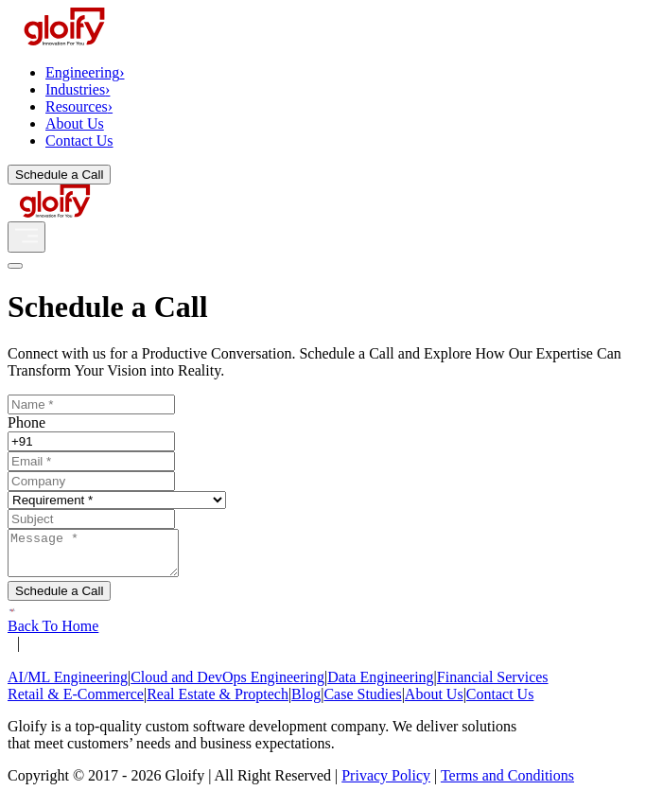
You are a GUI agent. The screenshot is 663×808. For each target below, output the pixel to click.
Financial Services (493, 685)
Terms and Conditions (507, 784)
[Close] (15, 266)
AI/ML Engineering (68, 685)
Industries (77, 89)
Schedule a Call (59, 174)
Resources (79, 106)
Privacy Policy (385, 784)
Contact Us (79, 140)
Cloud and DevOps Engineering (227, 685)
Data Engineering (380, 685)
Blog (306, 702)
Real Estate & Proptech (217, 702)
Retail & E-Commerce (76, 702)
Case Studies (362, 702)
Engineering (85, 72)
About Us (74, 123)
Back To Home (53, 634)
